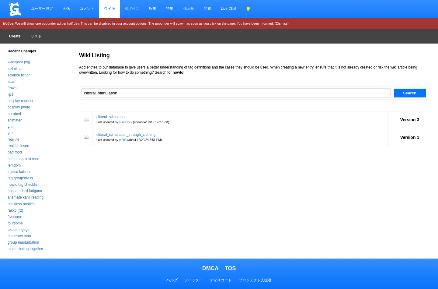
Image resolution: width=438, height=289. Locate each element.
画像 (66, 8)
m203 (123, 140)
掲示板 (188, 8)
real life (13, 139)
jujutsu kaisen (19, 172)
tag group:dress (20, 178)
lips (10, 94)
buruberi (14, 114)
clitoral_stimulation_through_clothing (125, 134)
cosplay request (20, 101)
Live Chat (228, 8)
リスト (36, 36)
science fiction (19, 75)
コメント (87, 8)
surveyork (125, 122)
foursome (15, 223)
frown (12, 88)
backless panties (21, 204)
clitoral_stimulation (111, 117)
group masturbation (23, 242)
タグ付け (132, 8)
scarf (12, 81)
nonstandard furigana (25, 191)
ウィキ (109, 8)
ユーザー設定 (42, 8)
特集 (169, 8)
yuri (10, 133)
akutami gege (19, 229)
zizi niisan (15, 69)
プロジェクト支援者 (255, 280)
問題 (207, 8)
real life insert (18, 146)
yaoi (11, 127)
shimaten (15, 120)
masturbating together (25, 249)
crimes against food (23, 159)
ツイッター (193, 280)
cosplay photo (19, 107)
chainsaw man (19, 236)
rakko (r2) (15, 210)
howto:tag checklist (23, 184)
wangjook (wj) (19, 62)
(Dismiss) (282, 23)
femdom (14, 165)
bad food (15, 152)
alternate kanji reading (25, 197)
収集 (152, 8)
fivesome (15, 217)
